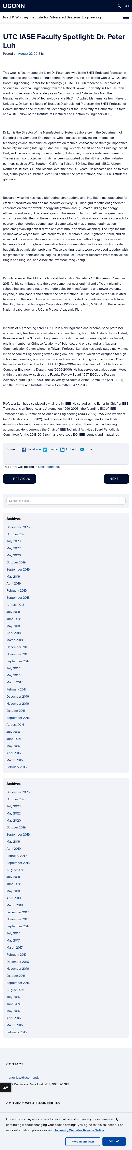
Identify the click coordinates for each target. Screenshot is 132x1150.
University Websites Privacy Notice (79, 1130)
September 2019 (18, 570)
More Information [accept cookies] (83, 1141)
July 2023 (13, 541)
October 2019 (16, 562)
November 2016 (17, 704)
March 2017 (14, 682)
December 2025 (18, 527)
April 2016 (13, 753)
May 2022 (13, 548)
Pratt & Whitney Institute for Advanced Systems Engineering (52, 17)
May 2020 (13, 555)
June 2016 (13, 739)
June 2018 (13, 619)
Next (116, 479)
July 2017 (13, 668)
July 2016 (13, 732)
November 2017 (17, 654)
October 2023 (16, 534)
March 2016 (14, 760)
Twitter (51, 449)
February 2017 (16, 689)
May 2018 (13, 626)
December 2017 (17, 647)
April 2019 (13, 583)
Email (86, 449)
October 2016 (16, 711)
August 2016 (15, 725)
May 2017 (13, 675)
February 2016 (16, 767)
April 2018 (13, 633)
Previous (19, 479)
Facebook (31, 449)
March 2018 (14, 640)
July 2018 (13, 612)
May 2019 (13, 577)
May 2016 (13, 746)
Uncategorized (48, 467)
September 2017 (17, 661)
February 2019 (16, 591)
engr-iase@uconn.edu (24, 1078)
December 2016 (17, 697)
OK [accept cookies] (114, 1141)
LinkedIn (69, 449)
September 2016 (18, 718)
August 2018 (15, 605)
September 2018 (18, 598)
